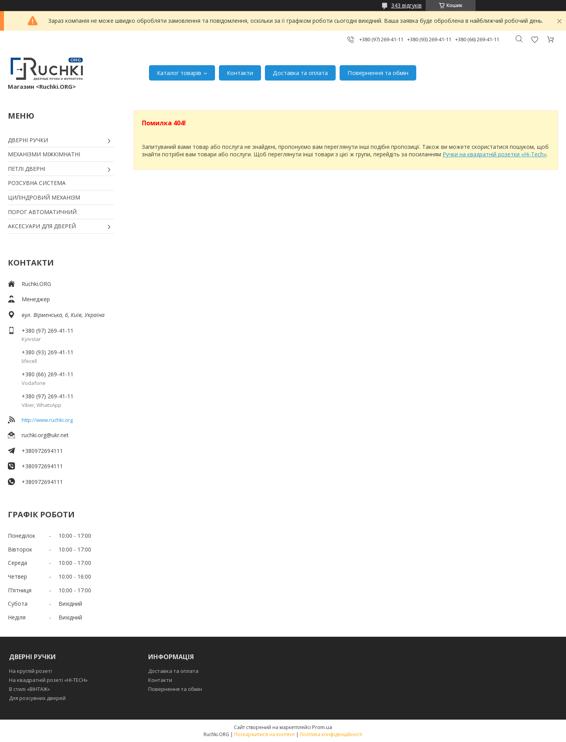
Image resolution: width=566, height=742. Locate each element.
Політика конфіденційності (331, 734)
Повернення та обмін (377, 73)
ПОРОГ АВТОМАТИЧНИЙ (42, 212)
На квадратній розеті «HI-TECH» (48, 679)
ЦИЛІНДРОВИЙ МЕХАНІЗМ (44, 197)
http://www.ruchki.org (47, 419)
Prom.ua (322, 727)
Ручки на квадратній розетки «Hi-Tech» (494, 154)
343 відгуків (406, 5)
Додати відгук (534, 39)
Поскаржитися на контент (264, 734)
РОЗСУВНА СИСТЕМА (37, 183)
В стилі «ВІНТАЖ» (29, 689)
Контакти (240, 73)
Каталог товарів (179, 73)
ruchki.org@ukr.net (45, 435)
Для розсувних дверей (37, 698)
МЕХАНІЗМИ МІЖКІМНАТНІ (44, 154)
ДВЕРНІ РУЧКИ (28, 140)
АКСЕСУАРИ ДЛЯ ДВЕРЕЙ (42, 226)
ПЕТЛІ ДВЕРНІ (26, 168)
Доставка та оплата (300, 73)
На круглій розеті (30, 670)
